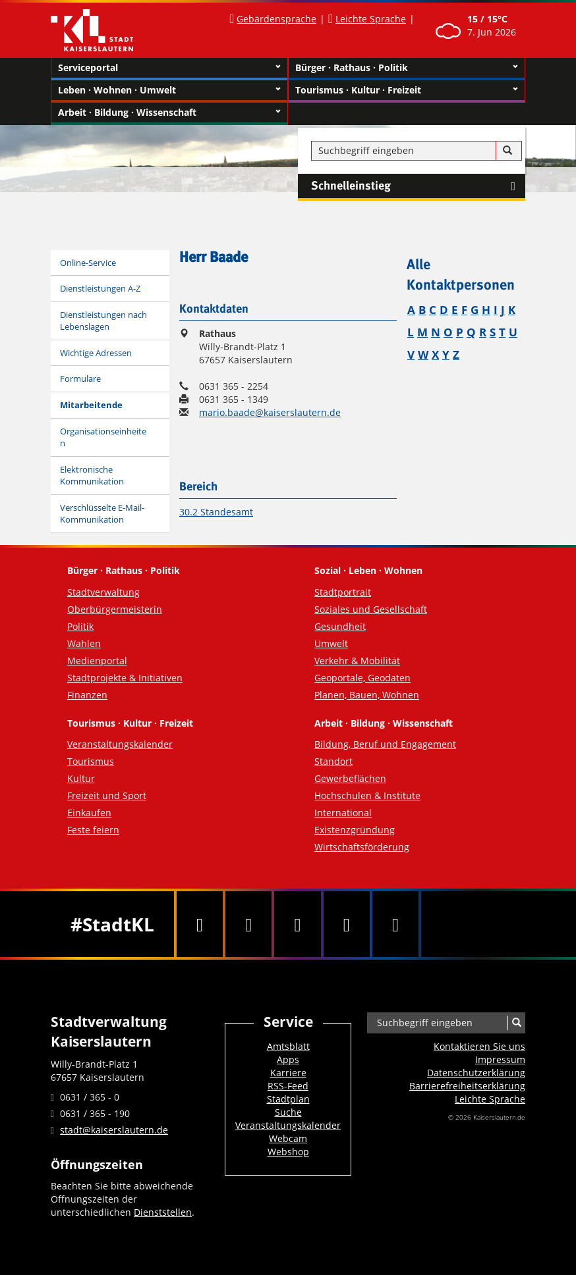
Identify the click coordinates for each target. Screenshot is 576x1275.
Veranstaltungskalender (120, 744)
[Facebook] (200, 924)
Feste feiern (93, 829)
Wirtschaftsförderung (361, 847)
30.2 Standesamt (216, 512)
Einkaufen (89, 812)
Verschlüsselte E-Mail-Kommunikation (102, 514)
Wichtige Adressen (96, 353)
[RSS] (395, 924)
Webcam (288, 1138)
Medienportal (97, 660)
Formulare (80, 378)
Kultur (81, 778)
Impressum (500, 1059)
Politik (80, 626)
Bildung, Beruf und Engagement (385, 744)
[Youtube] (297, 924)
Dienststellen (163, 1212)
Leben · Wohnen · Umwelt (169, 90)
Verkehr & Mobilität (357, 660)
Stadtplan (288, 1099)
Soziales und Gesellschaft (370, 609)
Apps (288, 1059)
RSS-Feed (288, 1086)
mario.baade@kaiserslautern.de (270, 412)
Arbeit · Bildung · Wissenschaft (169, 112)
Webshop (288, 1151)
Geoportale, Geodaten (362, 677)
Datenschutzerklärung (476, 1072)
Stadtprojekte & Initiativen (125, 677)
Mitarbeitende (91, 405)
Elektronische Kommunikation (92, 475)
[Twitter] (248, 924)
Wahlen (84, 643)
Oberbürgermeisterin (114, 609)
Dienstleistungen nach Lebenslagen (103, 321)
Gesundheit (340, 626)
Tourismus (90, 761)
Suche (288, 1112)
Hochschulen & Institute (367, 795)
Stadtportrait (342, 592)
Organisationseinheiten (103, 437)
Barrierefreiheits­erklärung (467, 1086)
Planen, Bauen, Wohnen (366, 695)
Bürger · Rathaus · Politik (406, 67)
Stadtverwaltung (103, 592)
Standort (333, 761)
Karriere (288, 1072)
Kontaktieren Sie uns (479, 1046)
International (343, 812)
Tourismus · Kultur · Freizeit (406, 90)
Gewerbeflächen (350, 778)
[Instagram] (347, 924)
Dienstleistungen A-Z (100, 288)
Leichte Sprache (370, 19)
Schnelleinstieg (418, 186)
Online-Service (88, 263)
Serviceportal (169, 67)
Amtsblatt (288, 1046)
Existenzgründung (354, 829)
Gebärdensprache (276, 19)
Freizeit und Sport (106, 795)
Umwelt (331, 643)
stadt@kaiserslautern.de (114, 1130)
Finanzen (87, 695)
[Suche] (507, 150)
